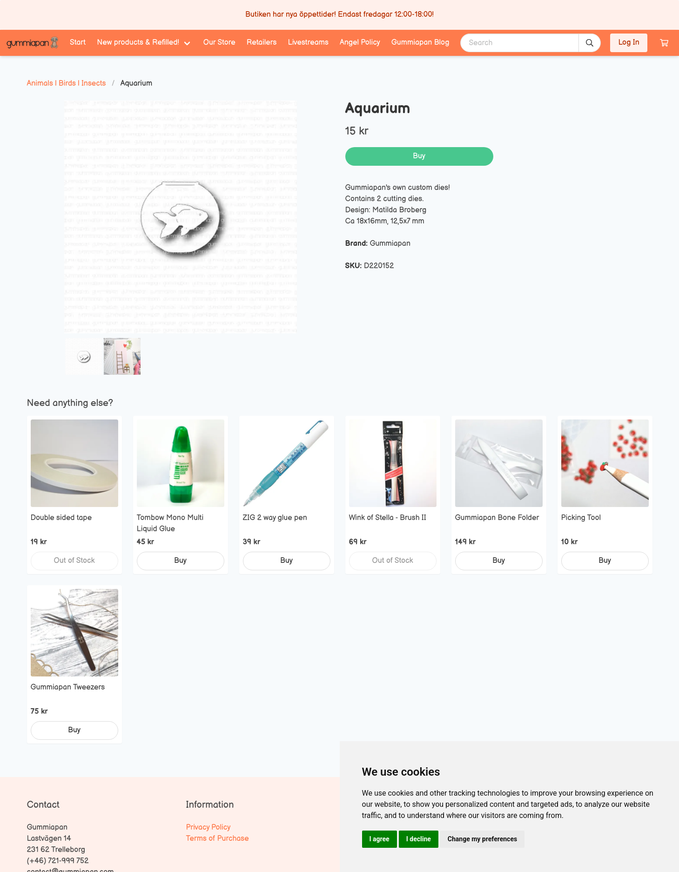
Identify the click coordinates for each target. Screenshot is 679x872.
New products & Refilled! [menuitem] (138, 42)
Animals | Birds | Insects (66, 83)
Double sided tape (61, 518)
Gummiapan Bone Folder (497, 518)
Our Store (219, 42)
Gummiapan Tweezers (68, 687)
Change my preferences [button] (482, 839)
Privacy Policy (208, 827)
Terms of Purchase (217, 838)
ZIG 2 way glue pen (275, 518)
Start (78, 42)
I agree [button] (380, 839)
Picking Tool (581, 518)
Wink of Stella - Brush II (387, 518)
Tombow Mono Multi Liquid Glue (170, 524)
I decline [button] (418, 839)
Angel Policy (360, 42)
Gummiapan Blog (420, 42)
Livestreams (308, 42)
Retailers (262, 42)
